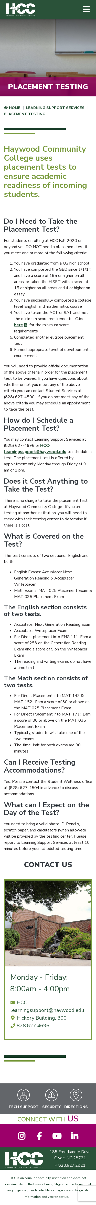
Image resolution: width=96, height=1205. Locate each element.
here (18, 325)
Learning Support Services (55, 107)
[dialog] (80, 1189)
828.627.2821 (72, 1165)
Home (14, 107)
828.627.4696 (33, 1025)
